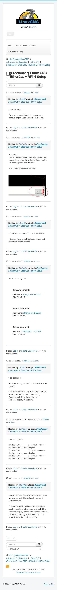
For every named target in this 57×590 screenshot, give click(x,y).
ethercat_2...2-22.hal (32, 313)
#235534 (27, 361)
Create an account (29, 127)
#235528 (27, 261)
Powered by (21, 572)
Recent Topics (21, 46)
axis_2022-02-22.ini (31, 294)
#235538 (27, 478)
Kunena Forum (34, 572)
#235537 (45, 419)
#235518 (27, 216)
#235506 (27, 137)
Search (33, 46)
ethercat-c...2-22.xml (32, 331)
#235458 (27, 92)
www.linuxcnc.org (15, 52)
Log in (15, 127)
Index (10, 46)
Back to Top (49, 584)
